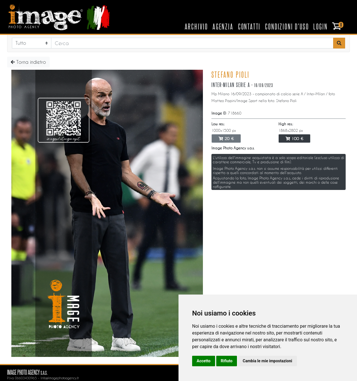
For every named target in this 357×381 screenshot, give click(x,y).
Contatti (249, 26)
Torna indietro (28, 62)
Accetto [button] (204, 361)
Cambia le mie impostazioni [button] (267, 361)
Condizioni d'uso (287, 26)
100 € (294, 138)
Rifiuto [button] (227, 361)
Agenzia (223, 26)
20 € (226, 138)
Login (320, 26)
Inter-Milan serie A (230, 84)
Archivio (196, 26)
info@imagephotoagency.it (60, 378)
